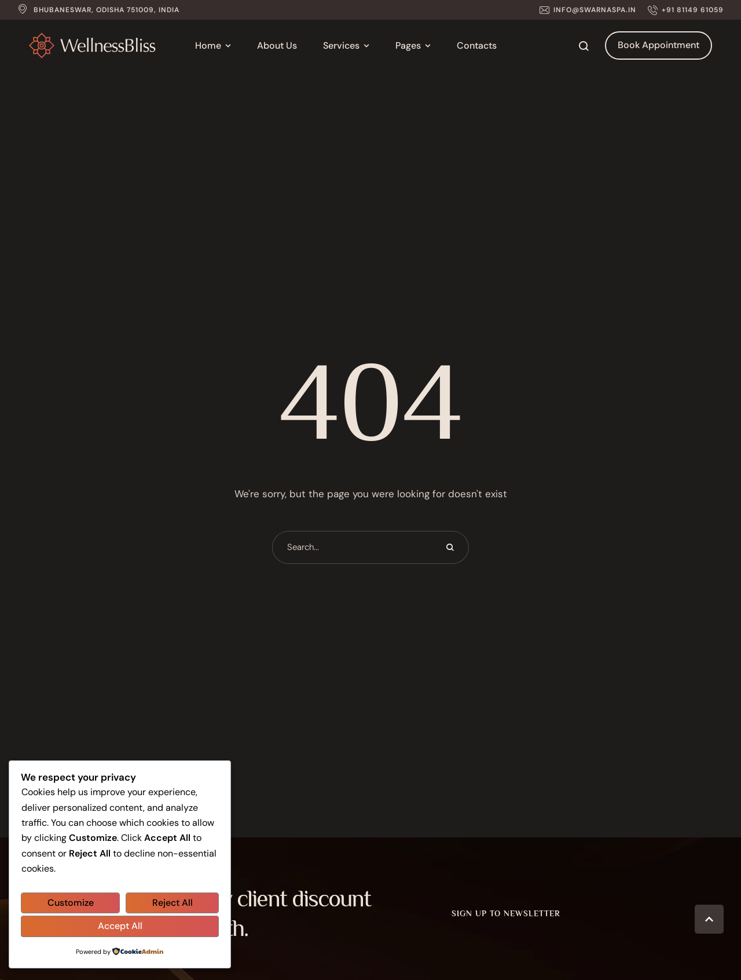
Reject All (172, 903)
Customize (70, 903)
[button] (588, 10)
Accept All (120, 926)
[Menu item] (213, 45)
